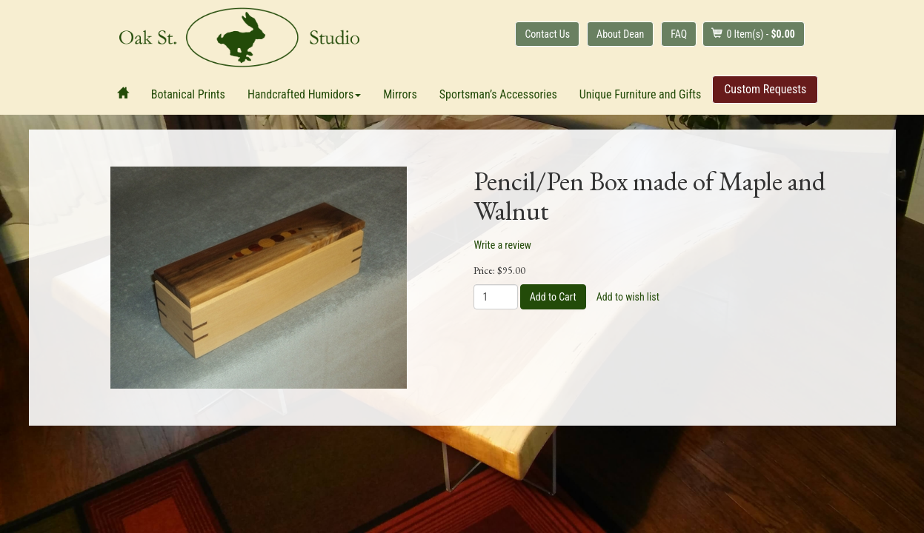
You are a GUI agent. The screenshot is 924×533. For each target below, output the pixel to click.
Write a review (502, 245)
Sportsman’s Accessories (498, 94)
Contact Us (547, 34)
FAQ (679, 34)
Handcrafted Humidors (304, 94)
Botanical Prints (188, 94)
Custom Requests (765, 89)
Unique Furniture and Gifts (640, 94)
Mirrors (400, 94)
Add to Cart (553, 297)
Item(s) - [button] (753, 33)
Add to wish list (627, 297)
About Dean (620, 34)
